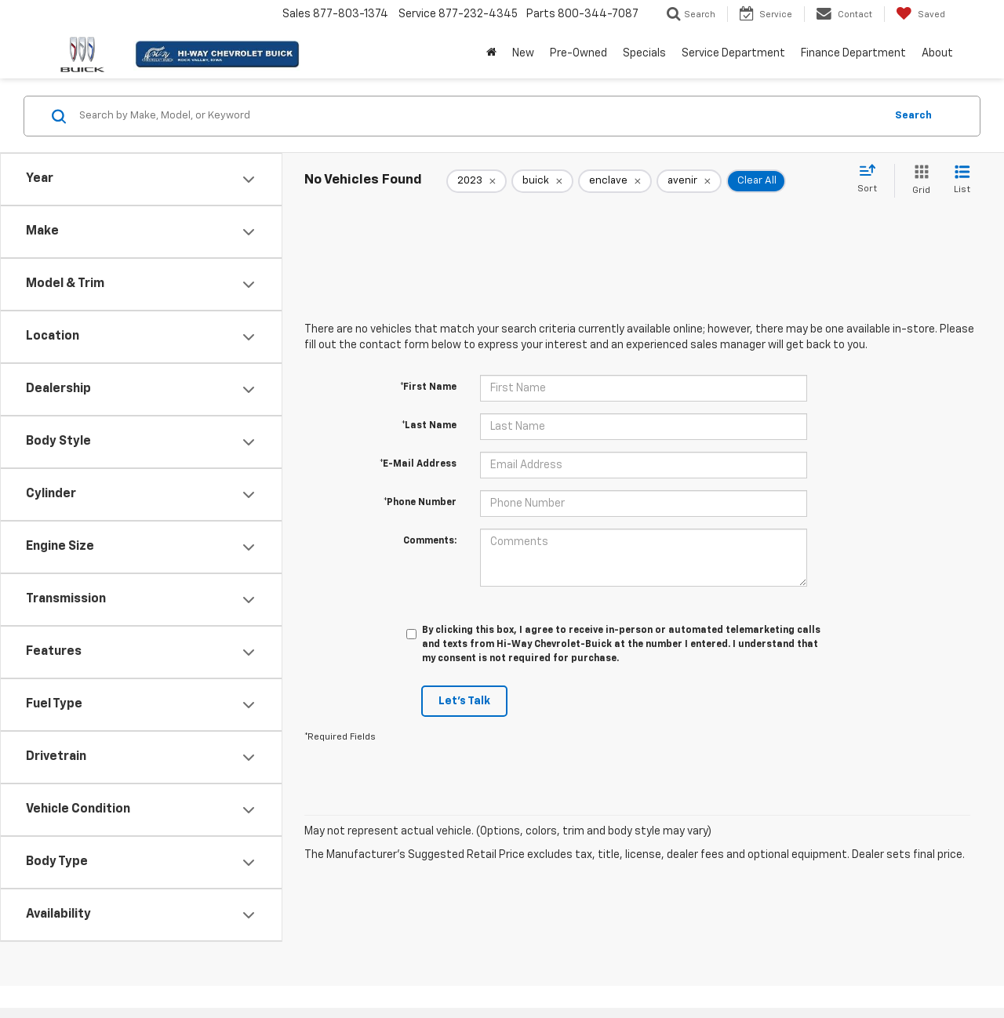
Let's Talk (464, 701)
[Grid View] (918, 181)
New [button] (523, 53)
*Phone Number (420, 502)
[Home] (491, 53)
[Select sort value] (871, 179)
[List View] (962, 181)
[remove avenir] (689, 181)
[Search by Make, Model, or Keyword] (480, 116)
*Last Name (429, 426)
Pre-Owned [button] (578, 53)
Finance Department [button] (853, 53)
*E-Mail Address (418, 464)
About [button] (937, 53)
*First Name (428, 387)
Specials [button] (644, 53)
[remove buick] (542, 181)
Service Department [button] (733, 53)
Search (913, 116)
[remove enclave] (615, 181)
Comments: (430, 541)
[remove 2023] (476, 181)
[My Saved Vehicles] (920, 14)
